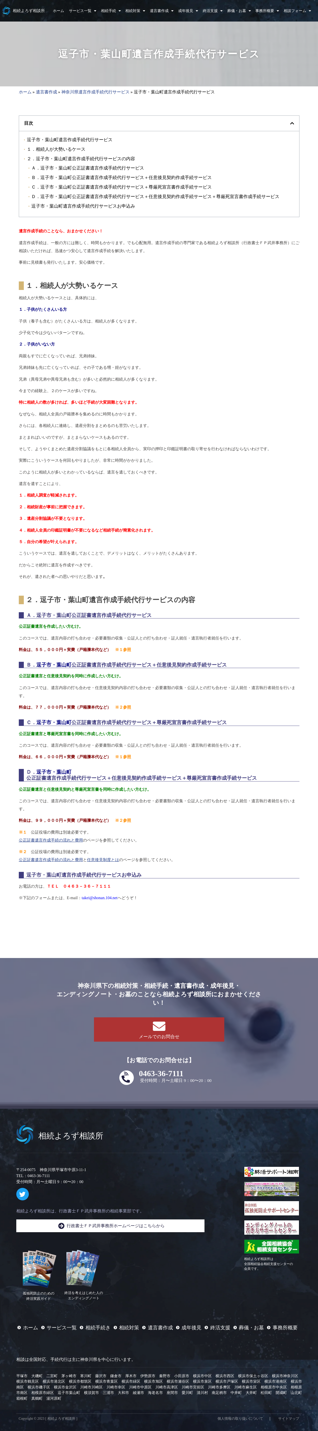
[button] (292, 123)
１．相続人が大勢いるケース (56, 149)
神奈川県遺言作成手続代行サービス (95, 92)
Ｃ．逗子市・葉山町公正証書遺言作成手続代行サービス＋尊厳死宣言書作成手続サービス (121, 187)
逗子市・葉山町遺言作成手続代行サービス (70, 139)
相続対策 (135, 11)
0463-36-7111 (161, 1073)
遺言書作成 (161, 11)
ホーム (58, 11)
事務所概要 (267, 11)
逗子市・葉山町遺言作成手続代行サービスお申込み (83, 206)
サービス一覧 (82, 11)
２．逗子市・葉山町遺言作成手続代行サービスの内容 (81, 158)
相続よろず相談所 (29, 11)
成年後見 (188, 11)
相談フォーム (297, 11)
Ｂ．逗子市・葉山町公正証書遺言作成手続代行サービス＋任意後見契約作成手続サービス (121, 177)
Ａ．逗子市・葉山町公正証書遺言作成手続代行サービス (87, 168)
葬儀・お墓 (239, 11)
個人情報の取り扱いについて (240, 1418)
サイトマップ (288, 1418)
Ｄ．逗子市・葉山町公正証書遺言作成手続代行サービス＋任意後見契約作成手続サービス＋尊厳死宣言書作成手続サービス (155, 196)
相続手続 (111, 11)
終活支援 (213, 11)
